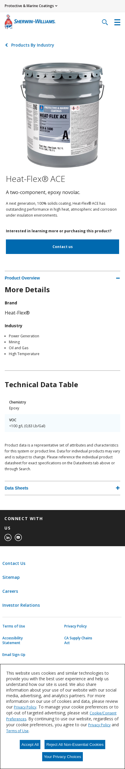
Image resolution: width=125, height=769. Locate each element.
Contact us (62, 246)
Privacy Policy (75, 626)
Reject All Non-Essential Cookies (74, 744)
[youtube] (18, 537)
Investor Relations (21, 605)
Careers (10, 591)
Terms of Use (13, 626)
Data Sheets (16, 488)
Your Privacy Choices (62, 756)
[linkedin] (7, 537)
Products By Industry (32, 45)
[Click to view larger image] (62, 114)
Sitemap (11, 577)
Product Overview (22, 278)
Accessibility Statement (12, 640)
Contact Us (13, 563)
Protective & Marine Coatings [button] (29, 5)
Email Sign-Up (13, 654)
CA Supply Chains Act (78, 640)
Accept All (30, 744)
